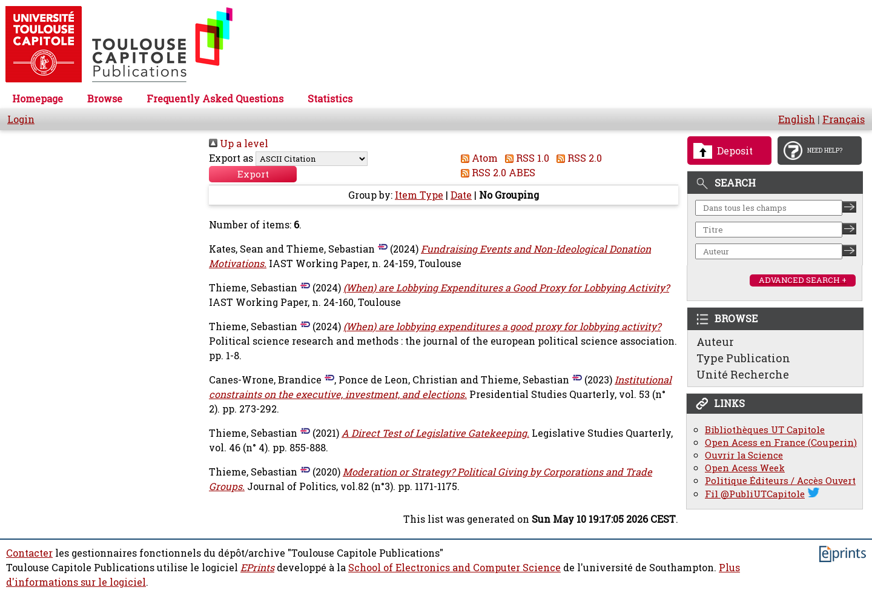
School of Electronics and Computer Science (454, 568)
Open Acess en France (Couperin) (781, 442)
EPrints (257, 568)
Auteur (715, 341)
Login (21, 119)
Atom (477, 158)
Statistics (330, 98)
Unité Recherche (742, 374)
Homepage (37, 98)
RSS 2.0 (577, 158)
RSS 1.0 (524, 158)
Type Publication (743, 358)
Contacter (29, 553)
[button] (253, 175)
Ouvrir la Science (744, 455)
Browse (104, 98)
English (796, 119)
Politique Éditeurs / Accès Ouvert (780, 480)
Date (461, 195)
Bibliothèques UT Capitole (765, 429)
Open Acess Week (745, 468)
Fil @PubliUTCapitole (755, 494)
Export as (231, 158)
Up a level (238, 143)
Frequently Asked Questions (215, 98)
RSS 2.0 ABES (495, 172)
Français (843, 119)
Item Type (419, 195)
